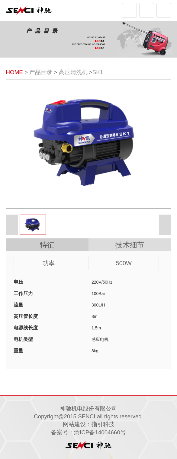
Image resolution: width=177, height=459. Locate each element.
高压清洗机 (73, 72)
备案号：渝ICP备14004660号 (88, 432)
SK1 (97, 72)
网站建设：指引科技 (88, 424)
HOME (14, 72)
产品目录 (40, 72)
